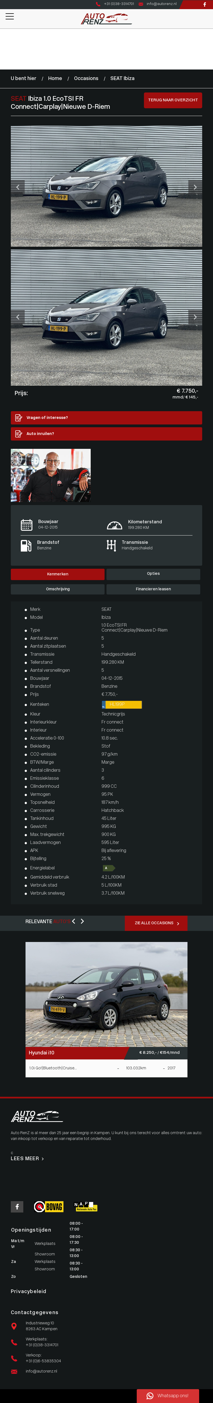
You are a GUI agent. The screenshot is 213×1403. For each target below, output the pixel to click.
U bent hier (23, 78)
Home (5, 32)
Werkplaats (10, 43)
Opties (153, 574)
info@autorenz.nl (41, 1371)
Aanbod (7, 37)
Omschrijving (58, 589)
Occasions (86, 78)
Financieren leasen (153, 589)
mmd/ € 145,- (185, 397)
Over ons (8, 55)
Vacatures (9, 61)
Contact (7, 67)
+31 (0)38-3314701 (42, 1345)
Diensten (8, 49)
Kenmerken (57, 574)
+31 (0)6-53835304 (43, 1361)
